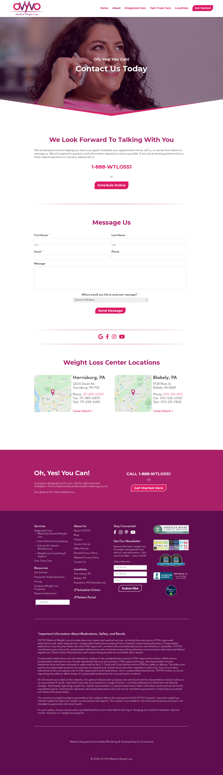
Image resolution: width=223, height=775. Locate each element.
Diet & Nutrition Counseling (53, 541)
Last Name (118, 235)
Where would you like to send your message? (110, 295)
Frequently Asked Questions (49, 577)
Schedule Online (111, 185)
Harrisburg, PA (89, 378)
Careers (78, 540)
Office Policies (81, 549)
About (116, 8)
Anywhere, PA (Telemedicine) (90, 583)
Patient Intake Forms (45, 594)
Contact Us (80, 562)
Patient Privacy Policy (86, 553)
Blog (76, 535)
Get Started (203, 8)
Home (104, 8)
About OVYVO (82, 531)
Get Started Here (148, 488)
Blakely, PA (165, 378)
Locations (181, 8)
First (36, 245)
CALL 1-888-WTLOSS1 (149, 473)
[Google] (100, 337)
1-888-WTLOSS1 (111, 167)
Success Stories (82, 544)
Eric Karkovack (145, 742)
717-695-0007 (93, 394)
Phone (115, 252)
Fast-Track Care (160, 8)
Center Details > (83, 411)
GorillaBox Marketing (106, 742)
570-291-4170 (173, 394)
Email (39, 252)
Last (114, 245)
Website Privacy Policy (86, 558)
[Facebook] (107, 337)
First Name (42, 235)
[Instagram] (114, 337)
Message (39, 263)
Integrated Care (135, 8)
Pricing (38, 582)
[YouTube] (122, 337)
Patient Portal (85, 597)
